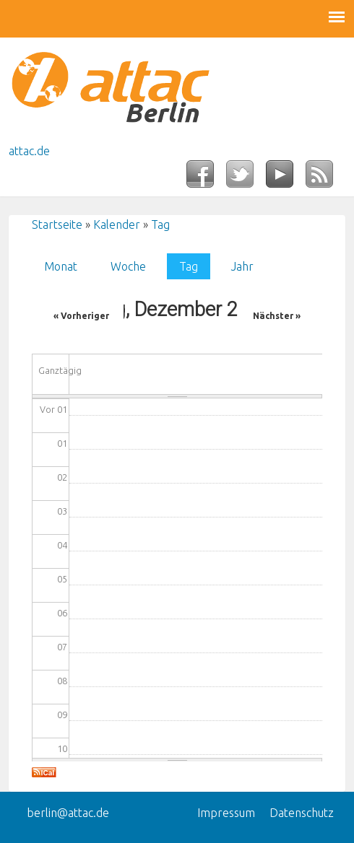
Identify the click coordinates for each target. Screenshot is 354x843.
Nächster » (277, 315)
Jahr (242, 266)
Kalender (116, 224)
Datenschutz (301, 812)
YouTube (286, 178)
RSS (325, 178)
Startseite (57, 224)
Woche (128, 266)
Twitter (246, 178)
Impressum (226, 812)
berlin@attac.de (68, 812)
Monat (60, 266)
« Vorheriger (81, 315)
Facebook (206, 178)
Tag (160, 224)
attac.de (29, 150)
